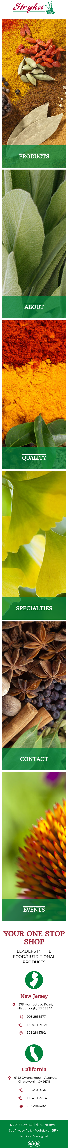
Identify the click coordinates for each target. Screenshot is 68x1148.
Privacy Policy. (24, 1130)
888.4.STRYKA (36, 1098)
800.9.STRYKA (36, 1025)
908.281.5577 (36, 1016)
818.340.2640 (36, 1090)
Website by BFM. (47, 1130)
